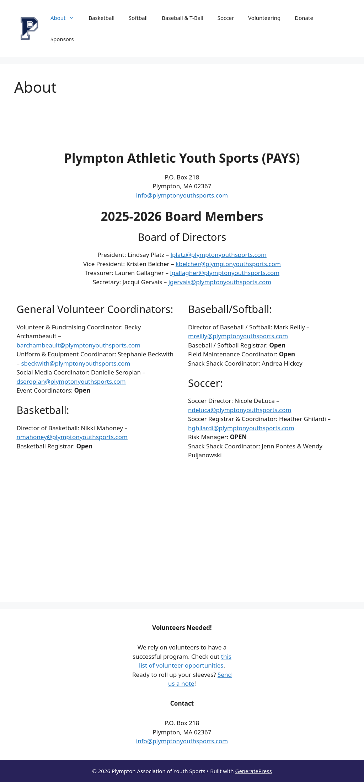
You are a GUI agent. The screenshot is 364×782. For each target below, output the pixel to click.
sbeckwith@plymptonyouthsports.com (75, 363)
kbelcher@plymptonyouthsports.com (228, 264)
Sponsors (62, 39)
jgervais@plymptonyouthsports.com (219, 282)
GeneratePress (253, 771)
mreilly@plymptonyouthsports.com (238, 336)
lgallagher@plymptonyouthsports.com (225, 273)
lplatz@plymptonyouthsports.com (219, 254)
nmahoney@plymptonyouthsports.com (71, 437)
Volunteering (264, 17)
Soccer (226, 17)
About (66, 17)
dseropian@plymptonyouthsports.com (70, 381)
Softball (138, 17)
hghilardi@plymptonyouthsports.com (241, 428)
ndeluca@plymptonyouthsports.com (239, 410)
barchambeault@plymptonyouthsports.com (78, 345)
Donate (304, 17)
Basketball (101, 17)
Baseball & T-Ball (182, 17)
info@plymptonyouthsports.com (182, 195)
